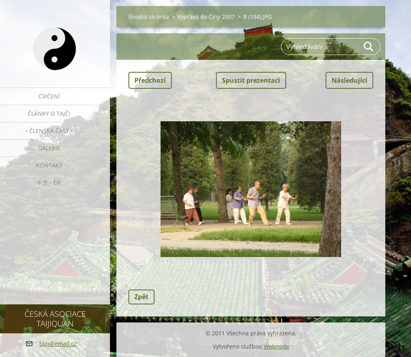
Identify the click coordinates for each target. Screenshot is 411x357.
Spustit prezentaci (251, 80)
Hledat (369, 47)
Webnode (276, 346)
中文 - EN (49, 182)
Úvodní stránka (148, 16)
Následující (349, 80)
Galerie (49, 148)
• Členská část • (49, 131)
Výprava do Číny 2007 (206, 16)
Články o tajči (49, 113)
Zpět (141, 296)
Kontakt (49, 165)
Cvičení (49, 96)
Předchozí (150, 80)
